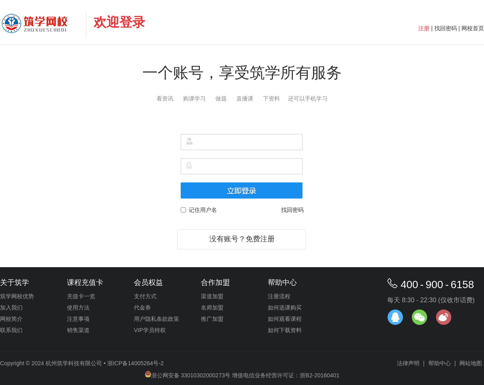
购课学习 (194, 98)
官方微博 (444, 317)
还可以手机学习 (308, 98)
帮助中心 (439, 363)
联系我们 (11, 330)
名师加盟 (212, 307)
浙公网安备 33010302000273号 (188, 375)
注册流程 (279, 296)
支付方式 (145, 296)
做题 (221, 98)
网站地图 (470, 363)
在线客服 (395, 317)
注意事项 (78, 319)
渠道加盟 (212, 296)
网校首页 (472, 28)
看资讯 (164, 98)
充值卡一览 (81, 296)
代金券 (142, 307)
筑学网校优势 (17, 296)
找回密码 (445, 28)
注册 (424, 28)
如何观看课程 (285, 319)
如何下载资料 (285, 330)
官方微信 (419, 317)
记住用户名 (201, 210)
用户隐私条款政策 (156, 319)
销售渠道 (78, 330)
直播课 (244, 98)
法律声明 (408, 363)
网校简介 (11, 319)
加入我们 (11, 307)
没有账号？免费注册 (242, 239)
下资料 (271, 98)
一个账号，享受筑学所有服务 (242, 72)
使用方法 (78, 307)
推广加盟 (212, 319)
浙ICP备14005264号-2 (135, 363)
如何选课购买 (285, 307)
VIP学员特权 (150, 330)
